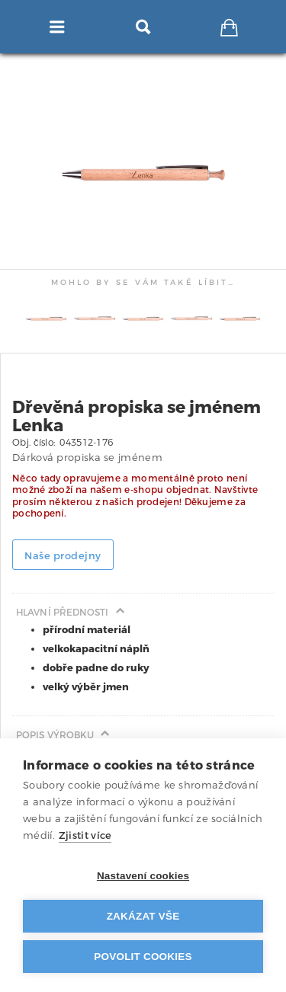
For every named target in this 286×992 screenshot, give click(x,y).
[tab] (246, 65)
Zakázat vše (143, 916)
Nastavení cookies (143, 876)
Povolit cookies (142, 956)
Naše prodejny (62, 555)
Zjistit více (85, 835)
